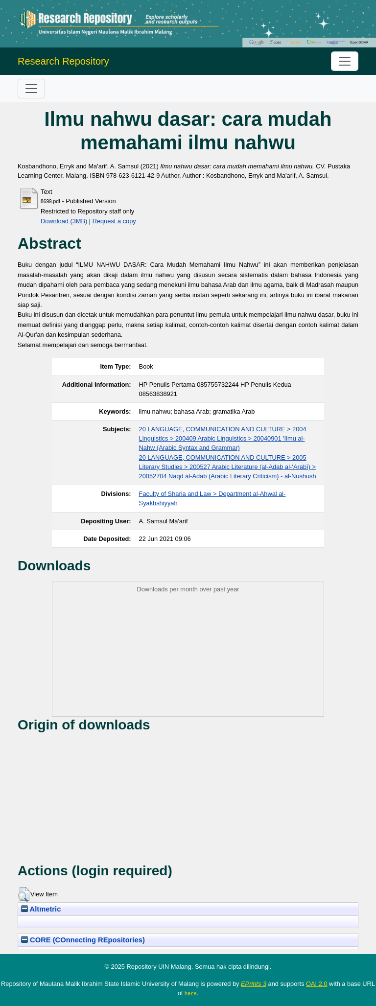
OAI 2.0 (316, 983)
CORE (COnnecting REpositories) (83, 940)
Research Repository (63, 61)
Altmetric (41, 909)
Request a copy (114, 221)
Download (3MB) (64, 221)
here (191, 993)
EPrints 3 (253, 983)
